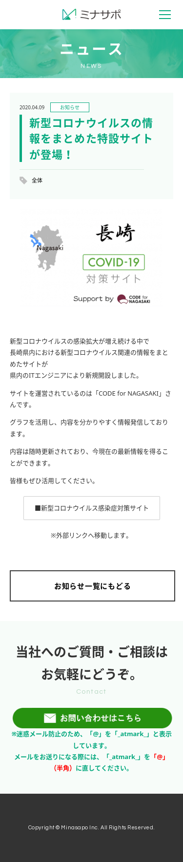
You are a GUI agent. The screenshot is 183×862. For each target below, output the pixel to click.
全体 (37, 180)
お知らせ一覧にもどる (92, 586)
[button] (91, 508)
